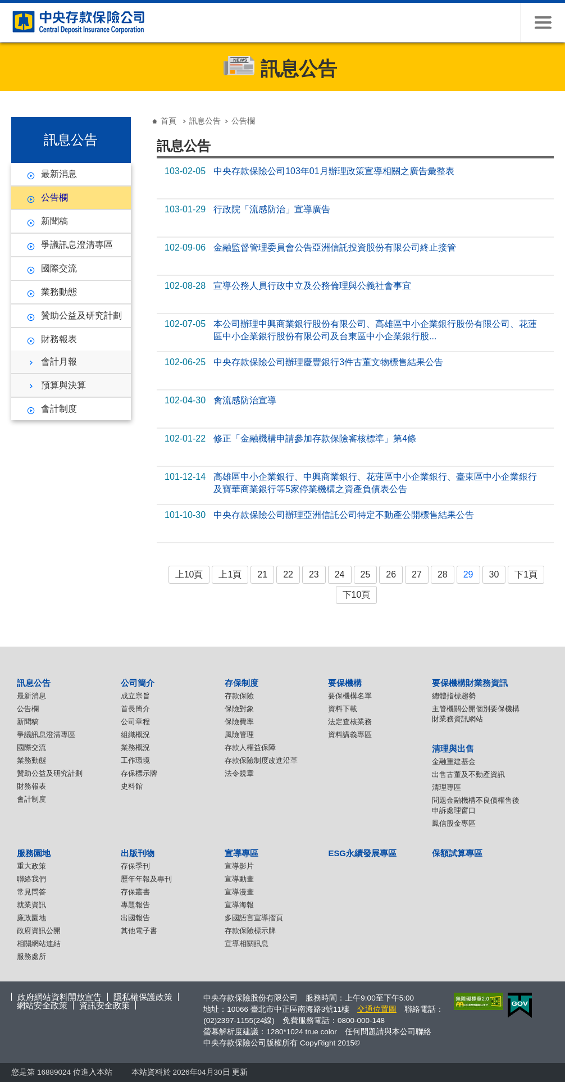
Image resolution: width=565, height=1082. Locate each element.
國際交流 (59, 268)
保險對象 (239, 708)
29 (468, 574)
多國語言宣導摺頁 (254, 917)
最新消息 (59, 174)
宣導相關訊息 (246, 943)
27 (417, 574)
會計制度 (59, 408)
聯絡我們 (31, 879)
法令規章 (239, 773)
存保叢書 (135, 892)
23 (314, 574)
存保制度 (241, 683)
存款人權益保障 (250, 747)
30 (494, 574)
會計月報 (59, 361)
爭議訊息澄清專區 (77, 244)
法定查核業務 (350, 721)
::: (15, 112)
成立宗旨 (135, 696)
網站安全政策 (42, 1005)
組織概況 (135, 734)
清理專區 (446, 787)
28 (443, 574)
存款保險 (239, 696)
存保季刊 (135, 866)
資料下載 (342, 708)
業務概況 (135, 747)
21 (262, 574)
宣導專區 (241, 853)
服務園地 (34, 853)
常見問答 (31, 892)
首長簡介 (135, 708)
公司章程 (135, 721)
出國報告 (135, 917)
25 (366, 574)
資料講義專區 (350, 734)
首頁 (168, 120)
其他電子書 (139, 930)
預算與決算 (63, 385)
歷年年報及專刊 (146, 879)
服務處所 (31, 956)
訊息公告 (205, 120)
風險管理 (239, 734)
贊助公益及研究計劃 (81, 315)
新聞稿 (54, 221)
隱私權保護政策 (142, 997)
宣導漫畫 (239, 892)
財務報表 (59, 339)
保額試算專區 (457, 853)
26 (391, 574)
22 (288, 574)
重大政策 (31, 866)
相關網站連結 (39, 943)
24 (340, 574)
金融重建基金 (454, 761)
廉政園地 (31, 917)
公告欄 (54, 197)
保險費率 (239, 721)
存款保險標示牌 (250, 930)
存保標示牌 (139, 773)
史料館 (132, 786)
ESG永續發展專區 (362, 853)
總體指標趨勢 (454, 696)
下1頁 (525, 574)
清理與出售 (453, 748)
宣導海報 (239, 905)
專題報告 (135, 905)
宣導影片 (239, 866)
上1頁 (230, 574)
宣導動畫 (239, 879)
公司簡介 (137, 683)
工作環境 (135, 760)
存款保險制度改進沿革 (261, 760)
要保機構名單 (350, 696)
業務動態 (59, 292)
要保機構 (345, 683)
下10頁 (357, 594)
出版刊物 (137, 853)
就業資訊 (31, 905)
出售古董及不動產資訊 (468, 774)
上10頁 (189, 574)
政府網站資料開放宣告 (59, 997)
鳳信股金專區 (454, 823)
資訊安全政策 (104, 1005)
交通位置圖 (377, 1009)
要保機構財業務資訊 (470, 683)
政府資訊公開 (39, 930)
